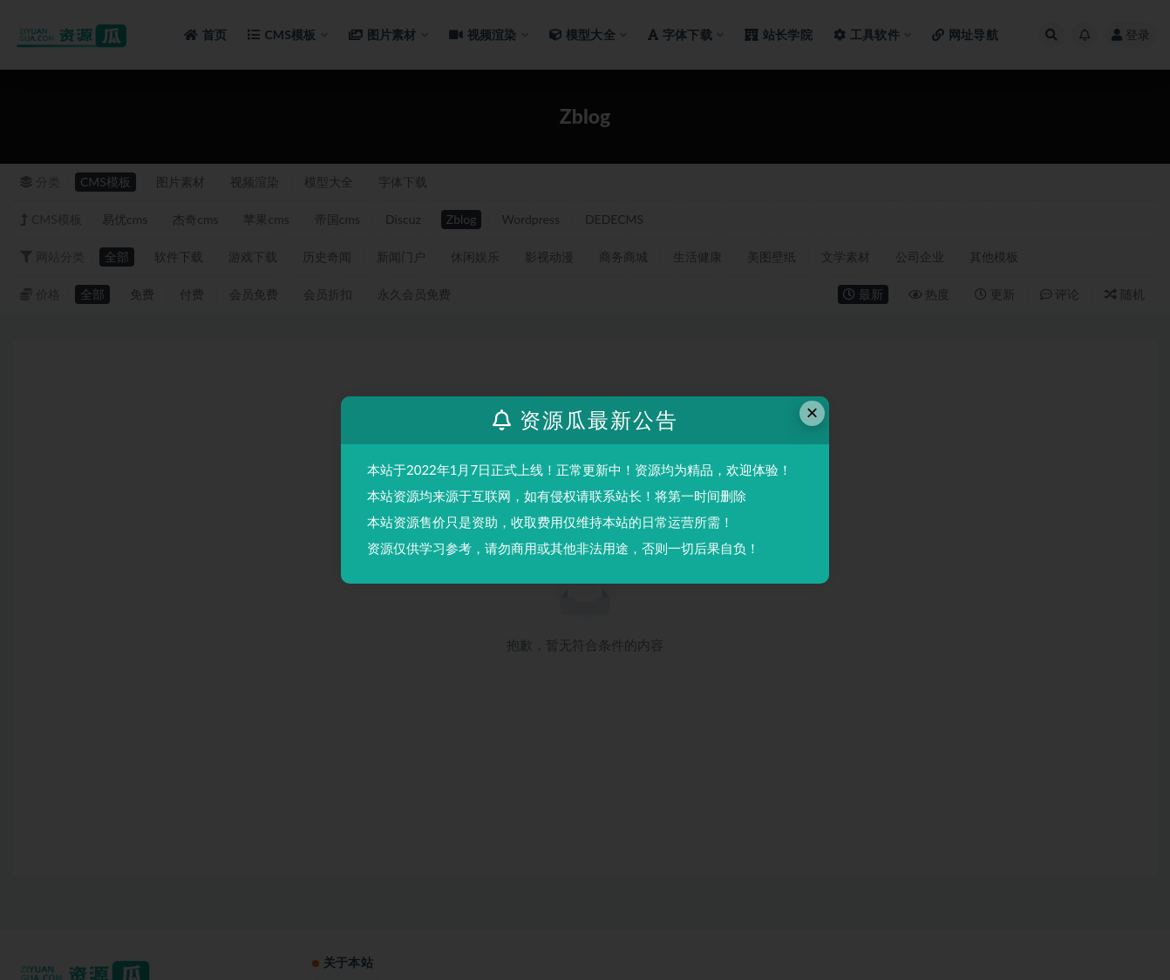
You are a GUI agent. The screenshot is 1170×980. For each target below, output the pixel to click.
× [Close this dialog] (812, 412)
